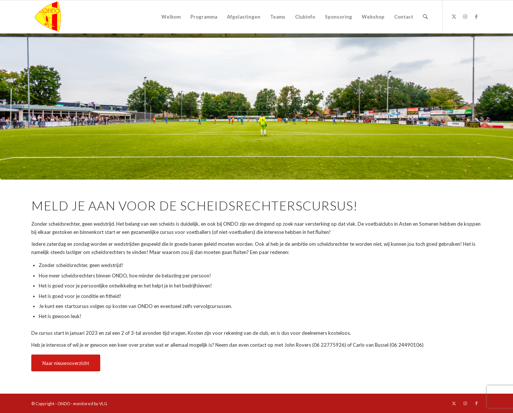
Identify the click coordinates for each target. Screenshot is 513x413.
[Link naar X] (454, 16)
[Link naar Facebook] (476, 16)
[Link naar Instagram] (465, 16)
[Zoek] (425, 16)
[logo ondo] (67, 16)
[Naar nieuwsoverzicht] (65, 363)
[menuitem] (171, 16)
